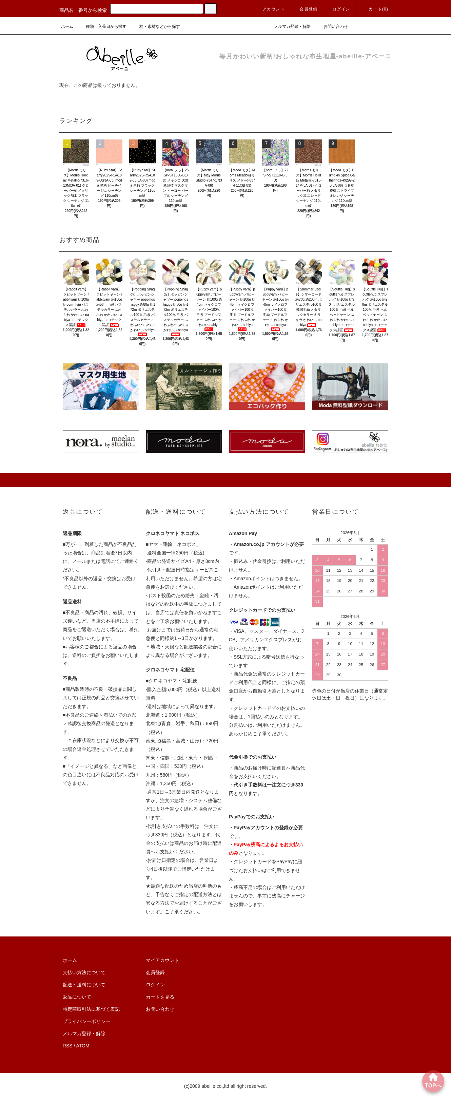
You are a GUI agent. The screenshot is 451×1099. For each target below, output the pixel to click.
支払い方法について (84, 972)
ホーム (67, 26)
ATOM (83, 1045)
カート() (374, 9)
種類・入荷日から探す (102, 26)
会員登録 (304, 9)
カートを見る (160, 997)
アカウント (269, 9)
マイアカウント (162, 960)
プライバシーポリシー (86, 1021)
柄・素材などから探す (155, 26)
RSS (68, 1045)
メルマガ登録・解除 (288, 26)
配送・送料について (84, 984)
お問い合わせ (331, 26)
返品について (77, 997)
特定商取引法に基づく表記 (91, 1009)
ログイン (337, 9)
